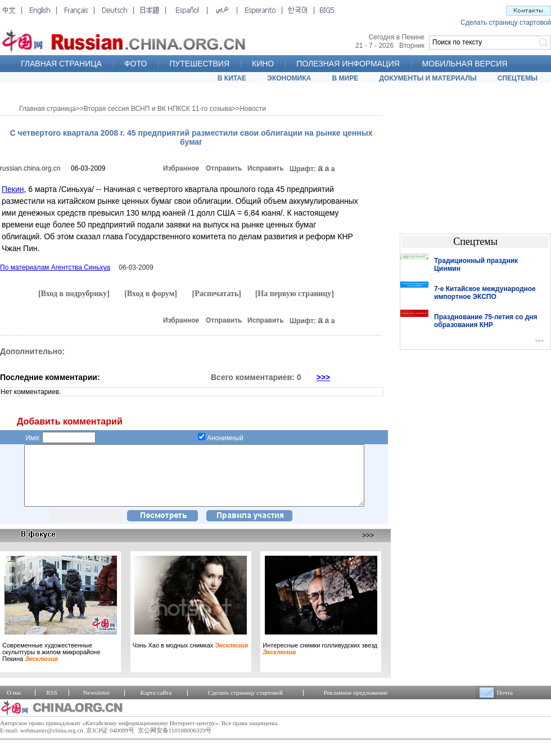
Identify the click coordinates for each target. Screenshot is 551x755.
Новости (252, 109)
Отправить (224, 168)
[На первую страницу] (294, 293)
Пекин (13, 189)
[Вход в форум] (150, 293)
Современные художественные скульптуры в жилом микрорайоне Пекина (51, 664)
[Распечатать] (216, 293)
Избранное (181, 168)
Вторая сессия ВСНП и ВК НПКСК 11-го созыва (158, 109)
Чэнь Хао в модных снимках (191, 657)
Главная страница (47, 109)
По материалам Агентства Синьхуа (55, 267)
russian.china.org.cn (30, 168)
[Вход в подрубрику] (74, 293)
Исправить (265, 168)
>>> (324, 377)
